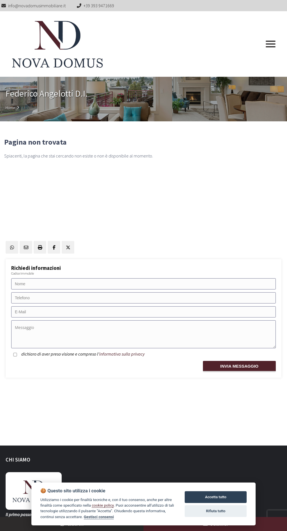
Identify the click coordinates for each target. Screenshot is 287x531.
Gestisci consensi (99, 516)
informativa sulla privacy (122, 354)
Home (10, 107)
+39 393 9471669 (99, 5)
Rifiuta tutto (215, 511)
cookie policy (103, 505)
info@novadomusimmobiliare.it (33, 5)
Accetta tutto (215, 497)
